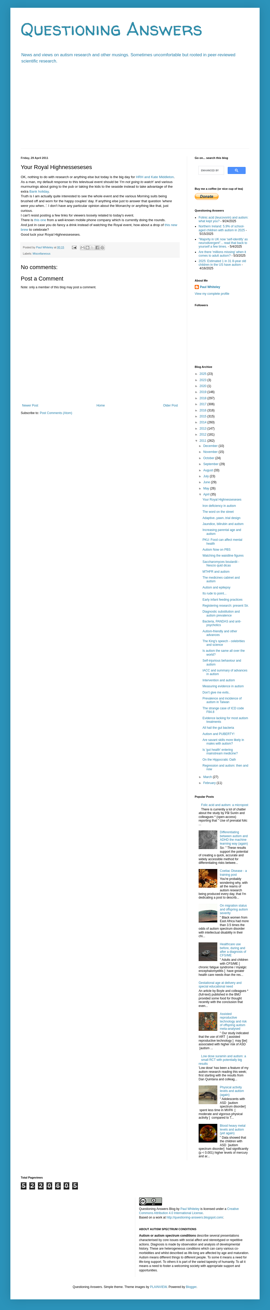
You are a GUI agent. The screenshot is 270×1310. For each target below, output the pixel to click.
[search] (210, 170)
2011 (203, 441)
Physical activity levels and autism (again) (232, 1091)
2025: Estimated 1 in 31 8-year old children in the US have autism (222, 263)
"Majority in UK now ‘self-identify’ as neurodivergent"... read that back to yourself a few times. (223, 243)
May (206, 488)
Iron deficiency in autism (219, 506)
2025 (203, 374)
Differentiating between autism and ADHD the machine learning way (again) (234, 837)
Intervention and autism (219, 680)
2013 (203, 428)
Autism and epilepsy (216, 587)
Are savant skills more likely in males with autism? (223, 741)
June (207, 482)
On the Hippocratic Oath (219, 759)
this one (40, 220)
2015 (203, 416)
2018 (203, 398)
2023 (203, 380)
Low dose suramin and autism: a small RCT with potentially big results (222, 1060)
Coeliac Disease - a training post (233, 872)
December (211, 446)
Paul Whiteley (210, 287)
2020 (203, 386)
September (211, 464)
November (211, 452)
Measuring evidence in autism (223, 686)
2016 (203, 410)
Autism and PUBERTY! (218, 734)
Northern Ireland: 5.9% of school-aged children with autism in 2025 (222, 228)
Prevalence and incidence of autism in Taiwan (222, 700)
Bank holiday (39, 191)
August (208, 470)
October (209, 458)
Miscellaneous (41, 253)
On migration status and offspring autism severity (234, 909)
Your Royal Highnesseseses (222, 499)
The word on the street (218, 512)
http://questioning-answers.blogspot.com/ (195, 1217)
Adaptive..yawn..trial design (221, 518)
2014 (203, 422)
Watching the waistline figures (223, 555)
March (208, 777)
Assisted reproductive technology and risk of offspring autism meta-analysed (233, 1021)
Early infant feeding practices (222, 599)
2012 (203, 434)
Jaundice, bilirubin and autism (223, 524)
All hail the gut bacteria (218, 728)
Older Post (170, 405)
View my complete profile (212, 294)
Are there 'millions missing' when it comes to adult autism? (222, 253)
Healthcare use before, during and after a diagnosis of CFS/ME (233, 949)
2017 (203, 404)
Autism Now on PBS (217, 549)
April (206, 494)
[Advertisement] (135, 109)
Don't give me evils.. (216, 692)
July (206, 476)
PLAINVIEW (158, 1287)
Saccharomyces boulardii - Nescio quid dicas (221, 563)
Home (101, 405)
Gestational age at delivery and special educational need (220, 984)
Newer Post (30, 405)
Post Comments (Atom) (56, 413)
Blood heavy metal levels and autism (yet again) (233, 1129)
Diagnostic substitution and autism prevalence (221, 613)
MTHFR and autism (216, 571)
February (210, 783)
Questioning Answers (112, 28)
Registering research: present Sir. (226, 605)
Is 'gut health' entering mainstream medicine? (220, 751)
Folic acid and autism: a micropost (224, 805)
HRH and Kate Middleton (155, 177)
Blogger (191, 1287)
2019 (203, 392)
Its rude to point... (215, 593)
